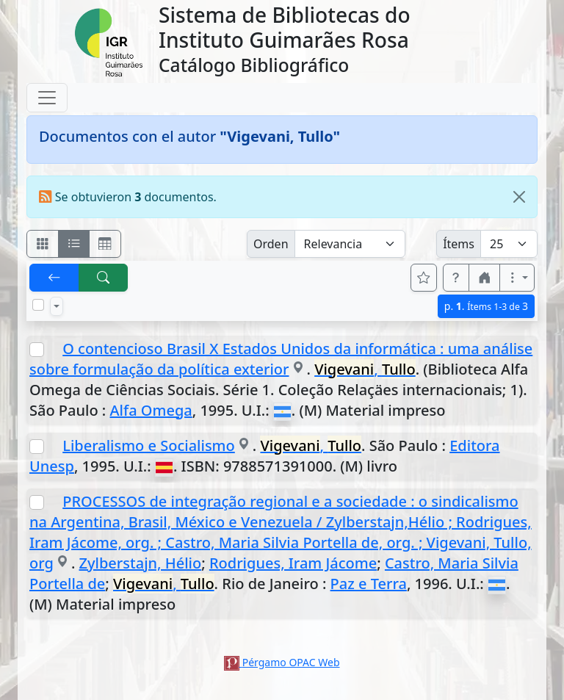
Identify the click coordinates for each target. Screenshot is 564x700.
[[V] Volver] (54, 278)
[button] (456, 278)
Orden (271, 244)
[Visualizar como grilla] (105, 244)
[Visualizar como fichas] (42, 244)
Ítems (458, 244)
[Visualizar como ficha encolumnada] (74, 244)
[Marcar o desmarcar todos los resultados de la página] (38, 305)
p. (486, 306)
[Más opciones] (517, 278)
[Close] (519, 196)
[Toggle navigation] (47, 97)
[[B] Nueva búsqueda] (104, 278)
